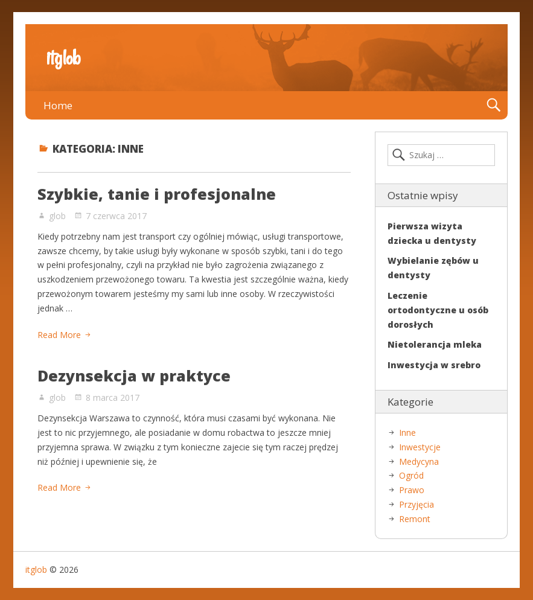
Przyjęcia (416, 504)
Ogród (411, 475)
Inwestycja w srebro (434, 365)
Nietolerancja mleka (435, 344)
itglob (63, 58)
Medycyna (419, 461)
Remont (414, 519)
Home (57, 105)
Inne (407, 432)
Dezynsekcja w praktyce (134, 375)
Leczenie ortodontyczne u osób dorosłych (438, 310)
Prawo (411, 490)
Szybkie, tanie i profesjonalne (156, 194)
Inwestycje (420, 447)
